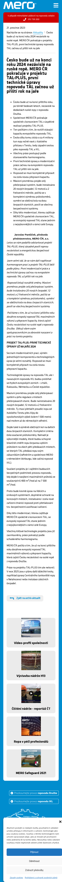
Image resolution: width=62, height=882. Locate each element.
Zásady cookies (16, 877)
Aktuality (38, 32)
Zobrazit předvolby (34, 870)
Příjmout (34, 852)
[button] (60, 821)
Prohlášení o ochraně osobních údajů (41, 877)
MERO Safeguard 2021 (31, 773)
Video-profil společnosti (31, 643)
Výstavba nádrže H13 (31, 676)
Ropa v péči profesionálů (31, 742)
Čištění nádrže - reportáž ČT (31, 709)
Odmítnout (34, 861)
